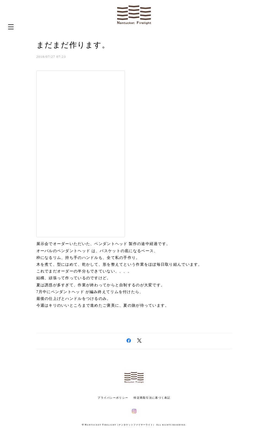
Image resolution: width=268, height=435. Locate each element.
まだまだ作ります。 (73, 45)
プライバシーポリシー (112, 397)
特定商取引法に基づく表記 (152, 397)
